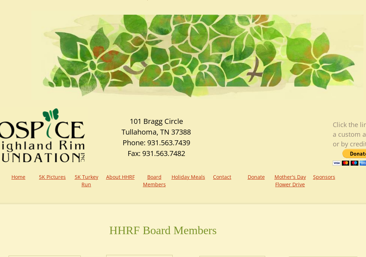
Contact (222, 176)
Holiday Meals (188, 176)
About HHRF (120, 176)
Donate (256, 176)
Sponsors (324, 176)
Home (18, 176)
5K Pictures (52, 176)
